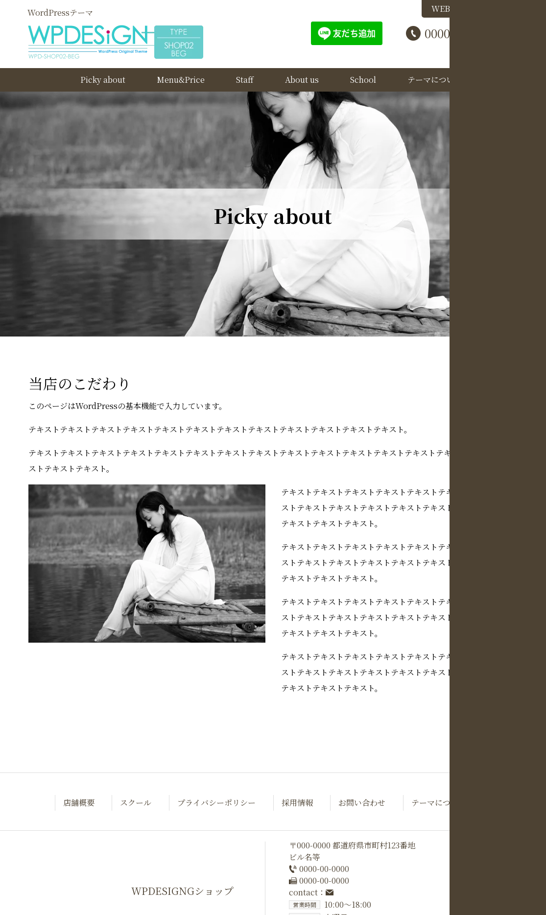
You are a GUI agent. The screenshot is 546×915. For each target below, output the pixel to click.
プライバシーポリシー (216, 802)
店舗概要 (79, 802)
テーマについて (434, 79)
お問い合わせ (361, 802)
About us (302, 79)
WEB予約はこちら (470, 8)
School (363, 79)
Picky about (102, 79)
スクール (135, 802)
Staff (245, 79)
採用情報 (297, 802)
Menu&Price (181, 79)
